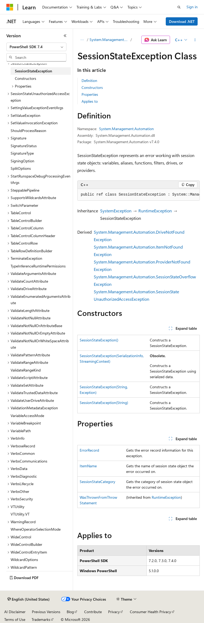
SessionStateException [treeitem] (33, 70)
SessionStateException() (99, 340)
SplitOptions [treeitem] (21, 168)
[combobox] (36, 47)
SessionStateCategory (97, 481)
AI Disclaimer (15, 611)
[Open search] (179, 7)
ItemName (88, 465)
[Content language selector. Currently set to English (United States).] (28, 599)
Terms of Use (14, 619)
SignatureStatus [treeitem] (24, 145)
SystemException (115, 210)
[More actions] (195, 40)
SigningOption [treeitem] (22, 160)
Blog (70, 611)
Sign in (192, 6)
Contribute (93, 611)
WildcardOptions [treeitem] (24, 559)
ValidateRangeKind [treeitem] (26, 370)
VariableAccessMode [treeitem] (27, 415)
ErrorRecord (89, 450)
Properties (90, 94)
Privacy (114, 611)
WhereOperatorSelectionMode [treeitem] (36, 529)
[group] (138, 195)
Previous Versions (46, 611)
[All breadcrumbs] (82, 40)
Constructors (92, 87)
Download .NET (182, 21)
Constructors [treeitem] (25, 78)
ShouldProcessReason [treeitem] (28, 130)
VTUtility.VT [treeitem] (20, 514)
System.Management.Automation (110, 39)
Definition (89, 80)
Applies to (90, 101)
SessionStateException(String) (104, 402)
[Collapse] (65, 35)
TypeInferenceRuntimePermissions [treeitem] (38, 266)
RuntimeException (155, 210)
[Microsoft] (9, 7)
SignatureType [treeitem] (22, 153)
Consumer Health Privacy (150, 611)
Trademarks (41, 619)
